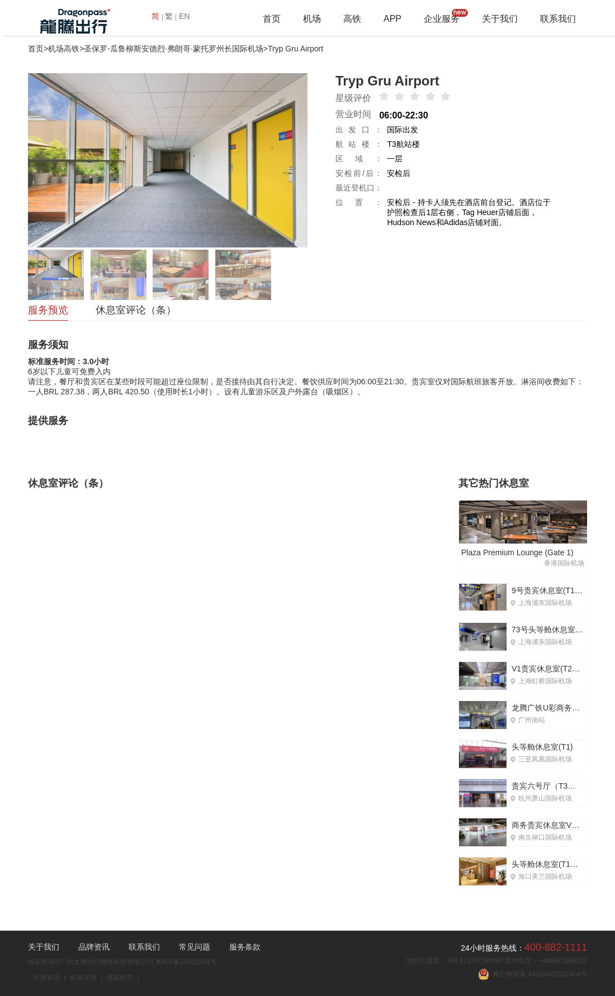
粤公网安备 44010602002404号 (532, 974)
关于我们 (500, 18)
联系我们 (558, 18)
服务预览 (48, 310)
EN (184, 16)
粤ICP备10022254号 (185, 962)
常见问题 (194, 946)
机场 (312, 18)
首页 (272, 18)
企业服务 (442, 18)
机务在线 (83, 977)
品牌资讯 (94, 946)
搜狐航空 (120, 977)
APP (392, 18)
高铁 (352, 18)
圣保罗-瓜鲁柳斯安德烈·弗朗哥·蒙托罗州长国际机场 (173, 48)
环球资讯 (46, 977)
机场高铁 (63, 48)
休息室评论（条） (136, 310)
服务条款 (245, 946)
